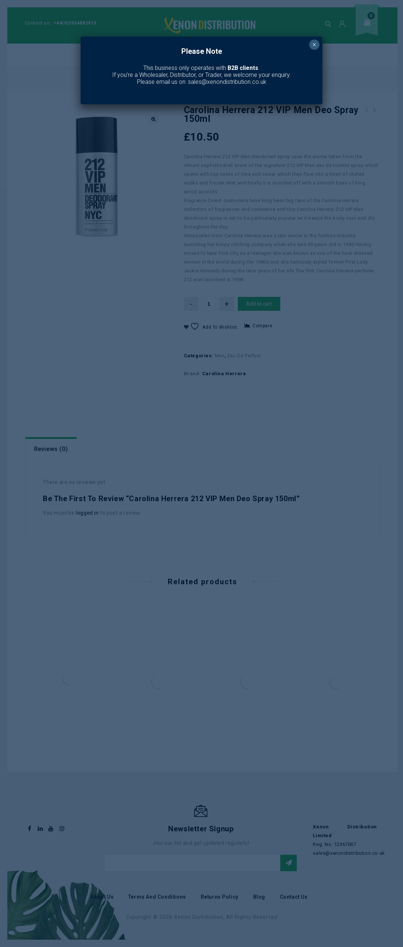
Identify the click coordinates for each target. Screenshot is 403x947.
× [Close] (314, 45)
